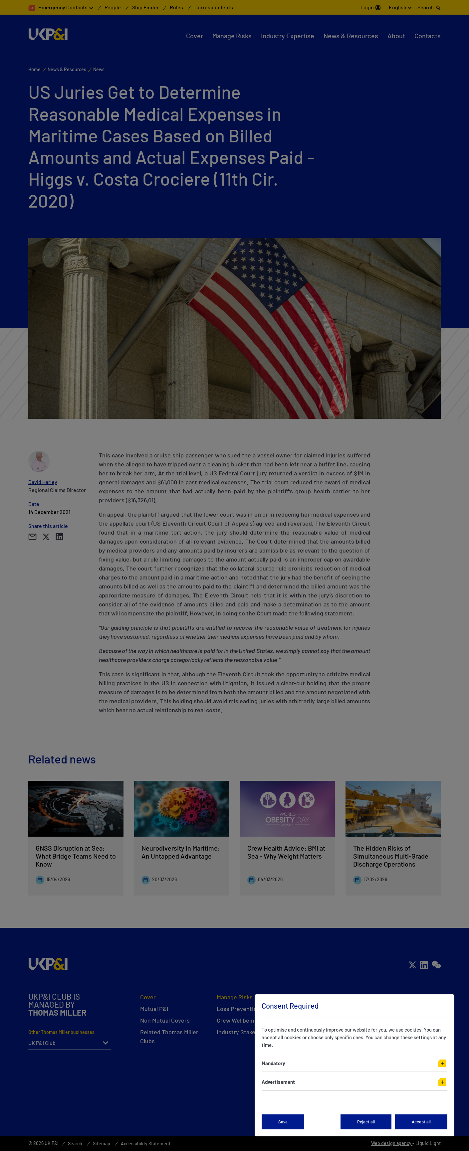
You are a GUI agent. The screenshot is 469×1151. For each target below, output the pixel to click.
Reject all (366, 1121)
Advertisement (278, 1082)
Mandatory (273, 1063)
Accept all (421, 1121)
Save (283, 1121)
